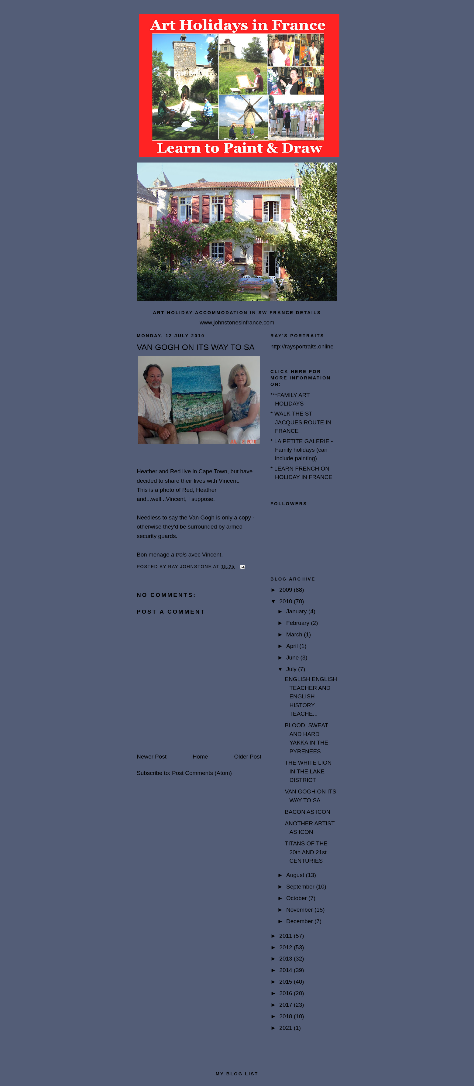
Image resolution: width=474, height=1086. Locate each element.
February (298, 623)
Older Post (247, 756)
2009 (286, 590)
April (292, 646)
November (300, 909)
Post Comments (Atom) (202, 773)
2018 (286, 1016)
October (297, 898)
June (293, 657)
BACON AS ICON (307, 812)
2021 (286, 1028)
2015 (286, 981)
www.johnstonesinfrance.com (237, 322)
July (292, 669)
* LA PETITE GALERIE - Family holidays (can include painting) (301, 450)
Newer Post (152, 756)
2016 (286, 993)
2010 (286, 601)
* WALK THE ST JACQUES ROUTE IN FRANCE (300, 422)
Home (200, 756)
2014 (286, 970)
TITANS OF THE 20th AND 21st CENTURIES (306, 852)
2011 (286, 936)
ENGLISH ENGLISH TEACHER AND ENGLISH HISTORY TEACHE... (311, 696)
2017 (286, 1005)
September (301, 886)
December (300, 921)
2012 (286, 947)
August (296, 875)
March (295, 634)
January (297, 611)
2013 (286, 958)
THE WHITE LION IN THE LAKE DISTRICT (308, 771)
